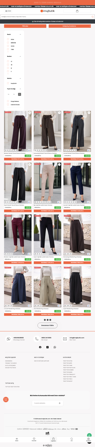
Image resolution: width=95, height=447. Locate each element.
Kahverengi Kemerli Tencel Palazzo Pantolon (45, 153)
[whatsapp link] (89, 435)
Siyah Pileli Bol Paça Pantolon (70, 308)
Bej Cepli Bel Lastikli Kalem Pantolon (43, 205)
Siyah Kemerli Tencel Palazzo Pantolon (14, 205)
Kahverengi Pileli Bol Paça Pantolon (72, 257)
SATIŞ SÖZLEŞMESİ (10, 365)
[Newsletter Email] (47, 403)
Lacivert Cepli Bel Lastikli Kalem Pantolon (74, 205)
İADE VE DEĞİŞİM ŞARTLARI (41, 361)
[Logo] (47, 11)
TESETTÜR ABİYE (67, 363)
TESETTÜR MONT (67, 381)
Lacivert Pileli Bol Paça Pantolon (12, 308)
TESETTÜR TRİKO (67, 379)
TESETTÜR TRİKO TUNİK (69, 377)
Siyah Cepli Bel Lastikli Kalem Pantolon (44, 257)
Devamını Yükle (47, 325)
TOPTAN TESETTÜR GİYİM (12, 387)
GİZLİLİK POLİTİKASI (10, 367)
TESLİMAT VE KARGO (11, 363)
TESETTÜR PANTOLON (69, 367)
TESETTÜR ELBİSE (67, 372)
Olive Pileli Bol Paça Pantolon (41, 308)
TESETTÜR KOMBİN (68, 370)
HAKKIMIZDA (8, 361)
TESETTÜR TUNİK (67, 365)
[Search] (47, 17)
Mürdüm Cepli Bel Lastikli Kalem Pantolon (15, 257)
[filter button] (19, 94)
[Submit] (60, 403)
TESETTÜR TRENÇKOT (69, 374)
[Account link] (77, 11)
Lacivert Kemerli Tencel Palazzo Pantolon (74, 153)
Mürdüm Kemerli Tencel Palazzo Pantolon (15, 153)
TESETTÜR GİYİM (67, 361)
